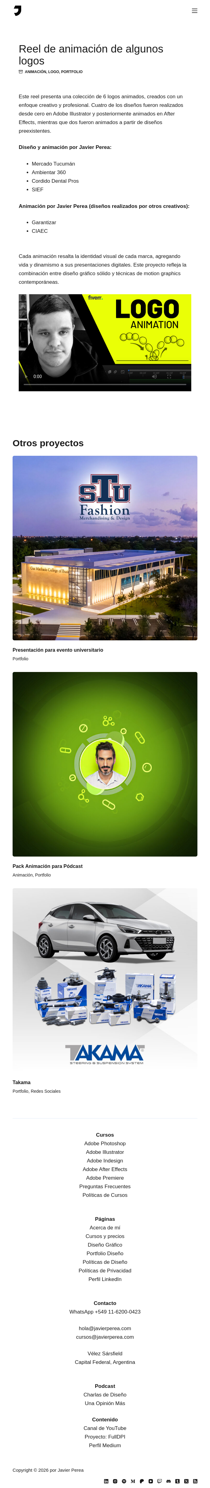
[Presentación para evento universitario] (105, 548)
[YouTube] (151, 1481)
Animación (35, 72)
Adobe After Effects (105, 1169)
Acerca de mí (105, 1228)
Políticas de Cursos (105, 1195)
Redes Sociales (45, 1091)
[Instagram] (115, 1481)
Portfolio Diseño (105, 1253)
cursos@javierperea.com (105, 1337)
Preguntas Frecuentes (104, 1186)
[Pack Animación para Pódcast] (105, 764)
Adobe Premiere (105, 1178)
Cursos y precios (105, 1236)
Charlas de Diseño (105, 1395)
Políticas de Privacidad (105, 1271)
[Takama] (105, 980)
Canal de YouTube (105, 1428)
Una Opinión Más (105, 1403)
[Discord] (168, 1481)
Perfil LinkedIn (105, 1279)
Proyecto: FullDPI (105, 1437)
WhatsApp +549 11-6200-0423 (105, 1312)
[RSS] (195, 1481)
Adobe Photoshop (105, 1143)
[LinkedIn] (106, 1481)
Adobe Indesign (105, 1161)
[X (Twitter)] (186, 1481)
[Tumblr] (177, 1481)
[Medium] (133, 1481)
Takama (21, 1082)
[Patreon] (142, 1481)
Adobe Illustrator (105, 1152)
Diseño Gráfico (105, 1245)
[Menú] (194, 11)
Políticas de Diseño (105, 1262)
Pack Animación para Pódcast (48, 866)
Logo (53, 72)
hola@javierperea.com (105, 1328)
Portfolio (72, 72)
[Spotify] (124, 1481)
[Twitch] (160, 1481)
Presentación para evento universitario (58, 650)
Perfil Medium (105, 1445)
